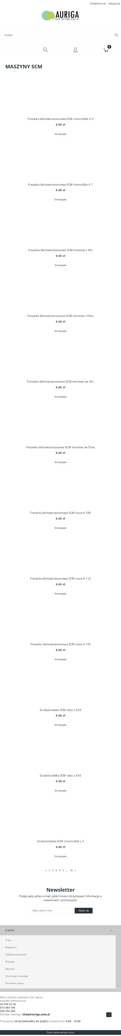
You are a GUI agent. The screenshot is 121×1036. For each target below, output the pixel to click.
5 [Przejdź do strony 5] (63, 871)
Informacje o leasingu (16, 977)
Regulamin (10, 948)
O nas (8, 941)
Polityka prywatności (16, 955)
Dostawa (10, 962)
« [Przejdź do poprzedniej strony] (45, 871)
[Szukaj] (116, 36)
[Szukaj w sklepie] (57, 36)
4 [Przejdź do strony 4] (59, 871)
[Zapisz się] (83, 912)
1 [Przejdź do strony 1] (49, 871)
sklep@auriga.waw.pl (36, 1015)
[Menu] (15, 50)
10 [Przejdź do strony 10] (71, 871)
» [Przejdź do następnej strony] (75, 871)
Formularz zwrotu (14, 984)
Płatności (10, 970)
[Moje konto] (76, 51)
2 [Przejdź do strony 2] (52, 871)
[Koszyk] (106, 50)
